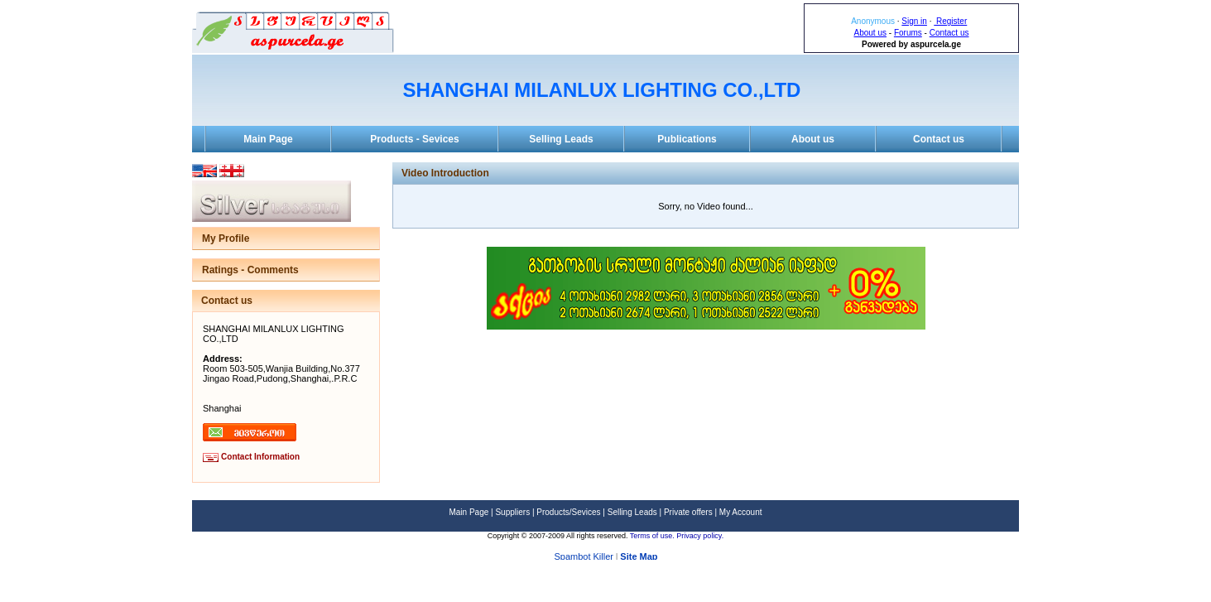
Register (950, 21)
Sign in (914, 21)
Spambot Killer (583, 557)
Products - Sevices (414, 139)
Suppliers (512, 512)
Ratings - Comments (250, 270)
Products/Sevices (568, 512)
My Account (740, 512)
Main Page (267, 139)
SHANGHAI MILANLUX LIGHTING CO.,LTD (602, 90)
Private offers (688, 512)
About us (870, 32)
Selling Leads (561, 139)
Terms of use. (653, 536)
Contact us (949, 32)
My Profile (225, 238)
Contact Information (260, 456)
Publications (686, 139)
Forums (908, 32)
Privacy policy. (699, 536)
